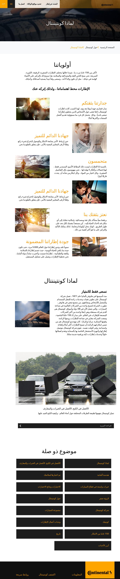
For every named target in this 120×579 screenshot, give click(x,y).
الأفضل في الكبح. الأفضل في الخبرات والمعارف (73, 463)
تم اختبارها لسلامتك (20, 463)
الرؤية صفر (51, 475)
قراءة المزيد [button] (105, 426)
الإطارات (52, 532)
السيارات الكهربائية (22, 537)
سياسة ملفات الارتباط (37, 562)
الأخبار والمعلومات (76, 541)
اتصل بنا (21, 4)
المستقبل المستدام (22, 541)
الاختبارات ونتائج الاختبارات (75, 475)
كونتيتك (52, 487)
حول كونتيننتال (91, 47)
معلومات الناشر (80, 562)
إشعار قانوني (68, 562)
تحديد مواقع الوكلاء (34, 4)
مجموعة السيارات (74, 487)
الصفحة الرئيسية (107, 47)
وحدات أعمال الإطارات (23, 486)
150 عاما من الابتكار (100, 498)
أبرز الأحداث (50, 498)
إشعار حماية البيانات (54, 562)
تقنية (53, 537)
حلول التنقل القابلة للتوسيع (20, 545)
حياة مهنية (100, 562)
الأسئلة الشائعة (77, 550)
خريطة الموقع (22, 562)
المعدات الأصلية (23, 550)
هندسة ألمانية (50, 463)
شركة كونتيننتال (102, 487)
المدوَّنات (52, 545)
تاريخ (80, 498)
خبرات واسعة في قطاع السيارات (101, 475)
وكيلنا (53, 550)
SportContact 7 (24, 532)
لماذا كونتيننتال (103, 463)
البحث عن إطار (51, 4)
